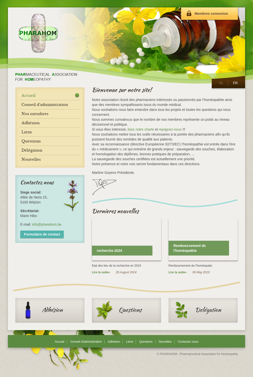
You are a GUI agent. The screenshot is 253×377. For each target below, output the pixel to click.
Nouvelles (165, 341)
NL (221, 83)
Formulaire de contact (42, 234)
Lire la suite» (101, 272)
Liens (129, 341)
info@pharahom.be (46, 224)
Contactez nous (188, 341)
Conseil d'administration (86, 341)
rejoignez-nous (170, 129)
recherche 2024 (109, 251)
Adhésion (41, 310)
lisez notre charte (141, 129)
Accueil (28, 95)
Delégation (196, 310)
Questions (119, 310)
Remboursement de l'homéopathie (189, 248)
